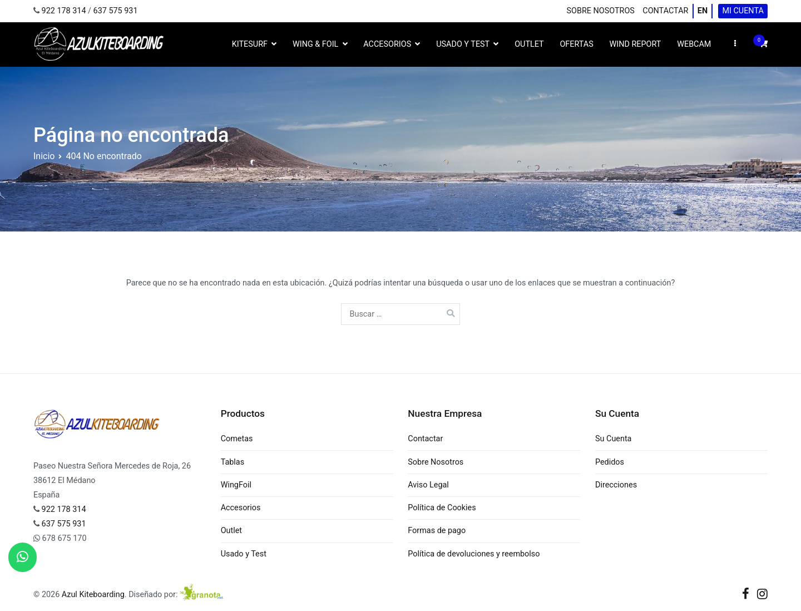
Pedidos (609, 462)
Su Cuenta (613, 439)
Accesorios (387, 44)
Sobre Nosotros (601, 11)
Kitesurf (250, 44)
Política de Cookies (442, 508)
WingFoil (236, 485)
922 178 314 (64, 11)
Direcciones (616, 485)
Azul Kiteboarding (93, 594)
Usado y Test (463, 44)
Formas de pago (437, 530)
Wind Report (635, 44)
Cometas (237, 439)
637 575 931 (115, 11)
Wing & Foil (315, 44)
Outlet (529, 44)
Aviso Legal (428, 485)
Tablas (232, 462)
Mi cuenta (742, 11)
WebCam (694, 44)
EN (703, 11)
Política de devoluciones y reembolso (474, 554)
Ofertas (576, 44)
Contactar (665, 11)
